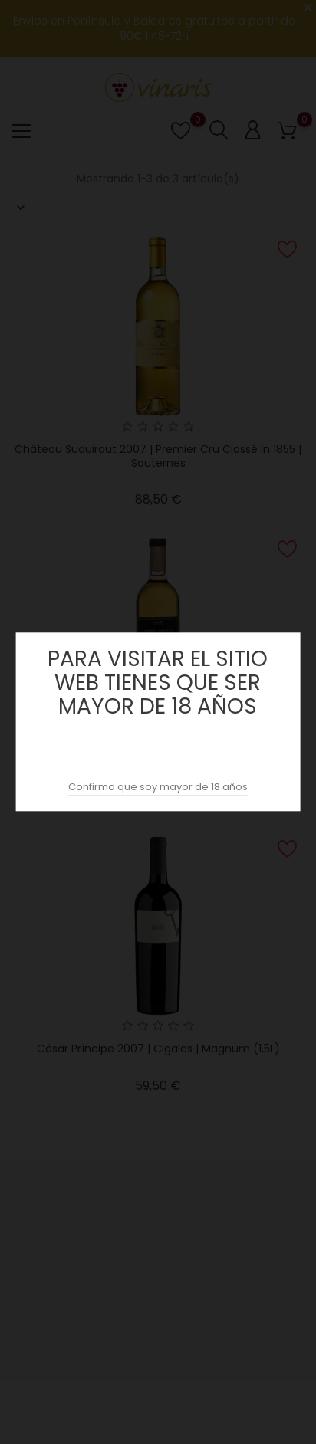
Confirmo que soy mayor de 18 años (158, 787)
